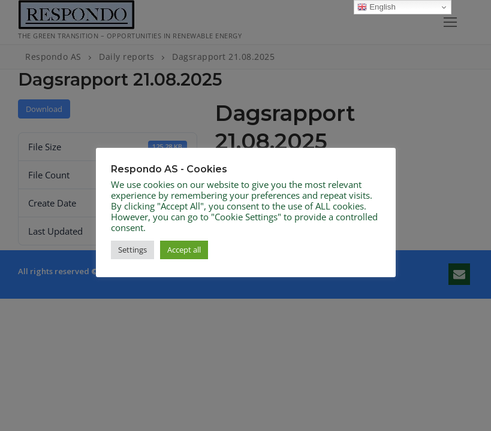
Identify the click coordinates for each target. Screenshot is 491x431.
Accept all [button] (184, 249)
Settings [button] (132, 249)
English (376, 7)
